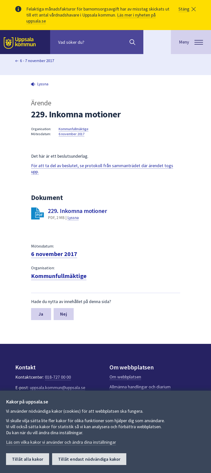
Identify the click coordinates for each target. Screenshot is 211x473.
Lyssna (73, 217)
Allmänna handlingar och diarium (140, 387)
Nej (63, 314)
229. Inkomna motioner (77, 211)
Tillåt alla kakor (27, 459)
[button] (187, 9)
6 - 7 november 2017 (37, 60)
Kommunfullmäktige (73, 129)
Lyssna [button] (42, 83)
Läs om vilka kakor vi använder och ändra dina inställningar (61, 442)
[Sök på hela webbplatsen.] (90, 42)
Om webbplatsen (125, 377)
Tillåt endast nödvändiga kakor (89, 459)
